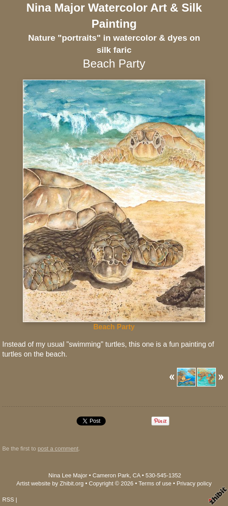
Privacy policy (193, 483)
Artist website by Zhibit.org (50, 483)
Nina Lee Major (67, 475)
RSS (8, 499)
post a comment (58, 448)
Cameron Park (110, 475)
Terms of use (154, 483)
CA (136, 475)
